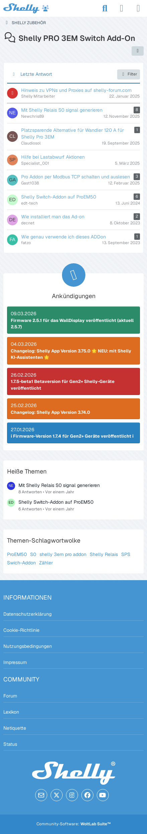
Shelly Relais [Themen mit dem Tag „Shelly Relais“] (104, 554)
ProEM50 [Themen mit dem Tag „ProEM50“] (17, 554)
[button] (138, 51)
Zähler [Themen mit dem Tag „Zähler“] (46, 563)
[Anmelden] (121, 8)
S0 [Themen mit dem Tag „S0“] (33, 554)
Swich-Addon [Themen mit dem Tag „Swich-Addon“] (21, 563)
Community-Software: (73, 824)
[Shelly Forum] (26, 8)
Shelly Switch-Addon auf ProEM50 (55, 502)
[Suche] (105, 8)
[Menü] (138, 8)
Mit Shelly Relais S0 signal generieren (59, 485)
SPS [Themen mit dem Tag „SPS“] (125, 554)
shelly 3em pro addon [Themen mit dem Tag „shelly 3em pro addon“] (63, 554)
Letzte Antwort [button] (36, 74)
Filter (128, 74)
